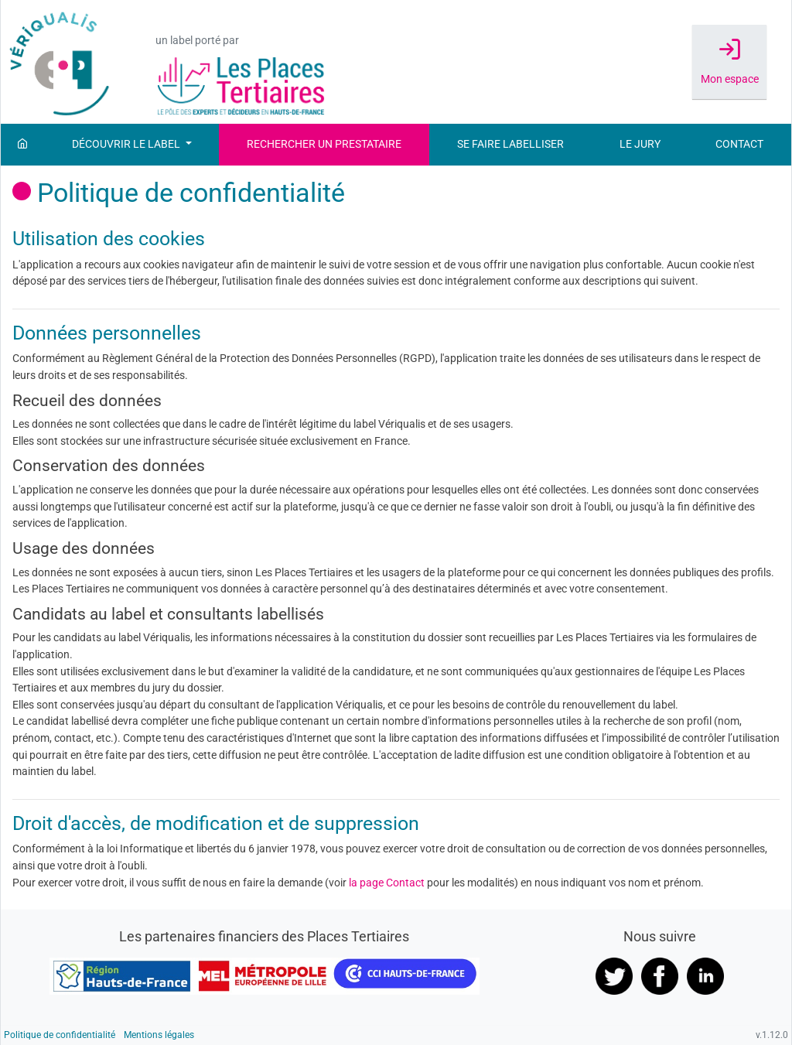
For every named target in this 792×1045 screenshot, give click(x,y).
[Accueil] (22, 144)
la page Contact (387, 883)
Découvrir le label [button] (127, 144)
